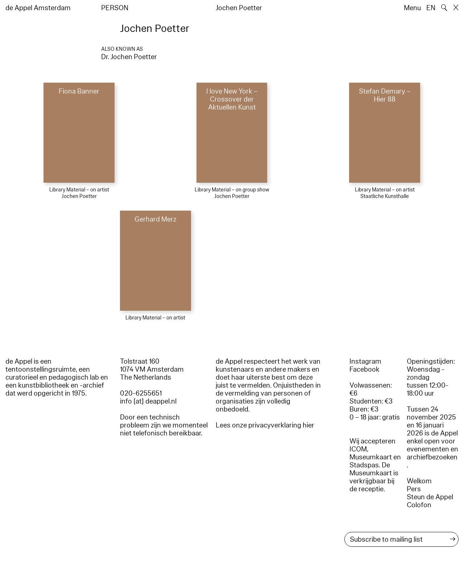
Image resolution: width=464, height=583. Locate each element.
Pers (414, 489)
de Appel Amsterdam (38, 8)
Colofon (419, 505)
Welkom (419, 481)
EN (430, 8)
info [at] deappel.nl (148, 401)
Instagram (365, 361)
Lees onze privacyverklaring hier (265, 425)
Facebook (364, 369)
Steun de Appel (430, 497)
